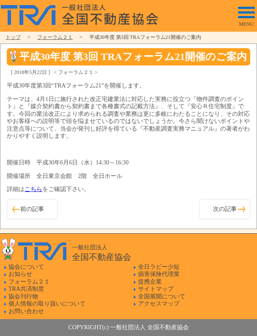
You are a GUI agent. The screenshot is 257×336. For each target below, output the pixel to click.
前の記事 (32, 209)
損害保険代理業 (159, 274)
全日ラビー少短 (159, 267)
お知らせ (20, 274)
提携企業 (150, 282)
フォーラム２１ (55, 37)
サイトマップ (156, 289)
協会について (26, 267)
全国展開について (161, 296)
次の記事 (225, 209)
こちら (33, 189)
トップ (13, 37)
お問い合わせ (26, 311)
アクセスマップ (159, 303)
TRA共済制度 (26, 289)
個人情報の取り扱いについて (47, 303)
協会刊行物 (23, 296)
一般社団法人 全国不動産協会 (81, 15)
